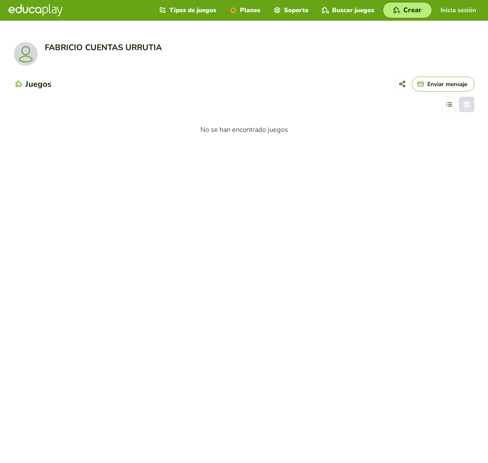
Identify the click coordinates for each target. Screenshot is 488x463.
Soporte (290, 10)
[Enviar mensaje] (443, 84)
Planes (244, 10)
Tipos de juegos (187, 10)
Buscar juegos (347, 10)
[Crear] (407, 10)
